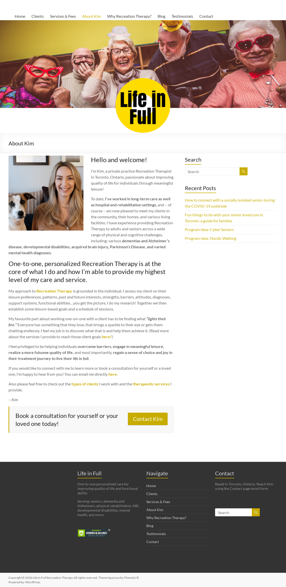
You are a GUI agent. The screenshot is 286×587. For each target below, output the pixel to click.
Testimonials (182, 16)
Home (20, 16)
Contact (206, 16)
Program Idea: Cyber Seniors (209, 229)
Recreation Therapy (54, 291)
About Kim (91, 16)
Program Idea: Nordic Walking (210, 238)
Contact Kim (148, 418)
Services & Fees (63, 16)
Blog (161, 16)
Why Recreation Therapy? (129, 16)
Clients (37, 16)
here (112, 374)
